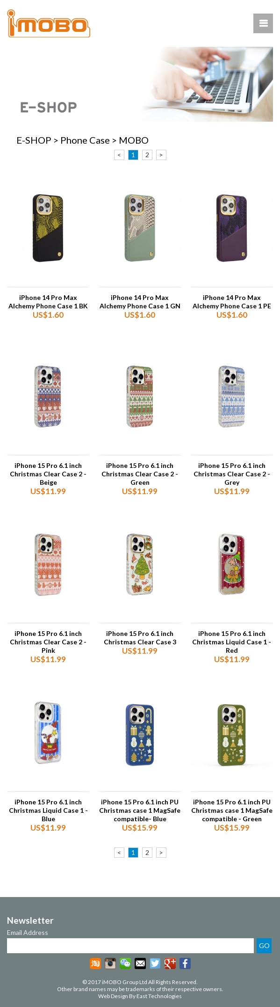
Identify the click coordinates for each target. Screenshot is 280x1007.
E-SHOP (33, 140)
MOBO (134, 140)
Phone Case (85, 140)
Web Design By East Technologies (140, 996)
